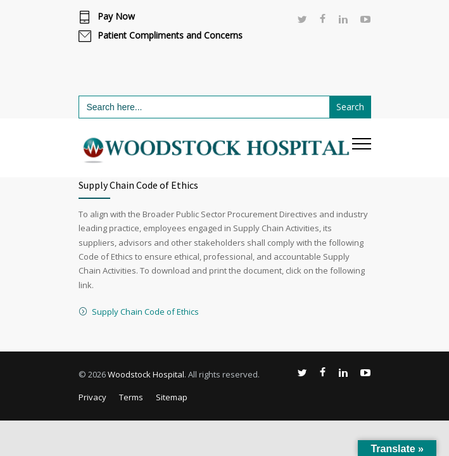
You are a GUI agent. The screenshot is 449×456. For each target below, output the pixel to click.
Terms (131, 397)
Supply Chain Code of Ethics (145, 311)
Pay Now (116, 16)
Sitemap (171, 397)
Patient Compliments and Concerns (170, 35)
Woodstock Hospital (146, 374)
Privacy (92, 397)
